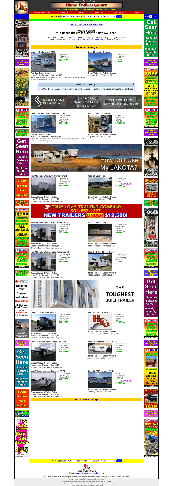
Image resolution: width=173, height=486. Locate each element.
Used (50, 79)
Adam (33, 77)
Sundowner (42, 201)
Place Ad (64, 13)
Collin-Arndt (51, 77)
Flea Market (118, 13)
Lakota (82, 77)
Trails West (50, 201)
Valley (45, 79)
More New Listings (86, 399)
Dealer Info (98, 13)
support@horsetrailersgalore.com (89, 473)
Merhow (33, 79)
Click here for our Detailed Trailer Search (88, 40)
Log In (80, 13)
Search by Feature (42, 13)
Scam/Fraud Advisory (86, 20)
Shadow (40, 79)
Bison (38, 77)
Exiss (58, 77)
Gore (62, 77)
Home (136, 13)
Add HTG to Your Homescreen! (86, 24)
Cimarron (43, 77)
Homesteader (69, 77)
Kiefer (77, 77)
